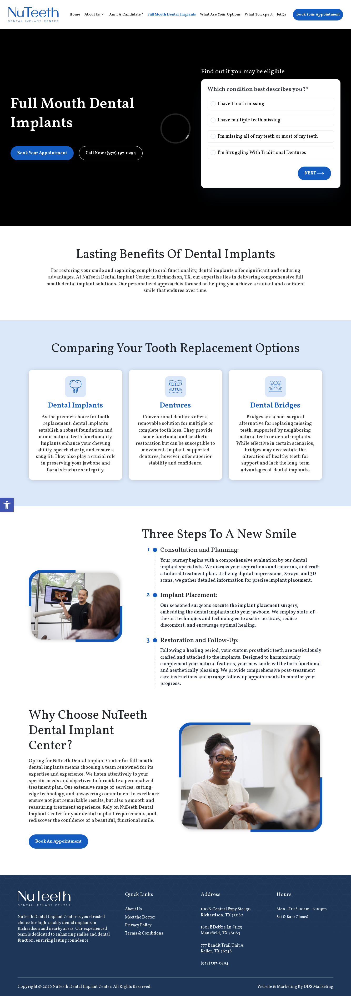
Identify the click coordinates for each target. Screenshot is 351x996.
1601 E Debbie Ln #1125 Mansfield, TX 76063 (221, 930)
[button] (7, 505)
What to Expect (258, 14)
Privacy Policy (138, 925)
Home (74, 14)
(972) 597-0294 (214, 963)
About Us (95, 14)
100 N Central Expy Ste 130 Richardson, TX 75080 (225, 912)
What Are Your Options (220, 14)
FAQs (281, 14)
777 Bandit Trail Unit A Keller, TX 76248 (222, 948)
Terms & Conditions (144, 933)
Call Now (111, 153)
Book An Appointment (58, 841)
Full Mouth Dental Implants (171, 14)
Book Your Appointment (318, 14)
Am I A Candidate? (126, 14)
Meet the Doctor (140, 917)
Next (314, 173)
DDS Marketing (318, 987)
